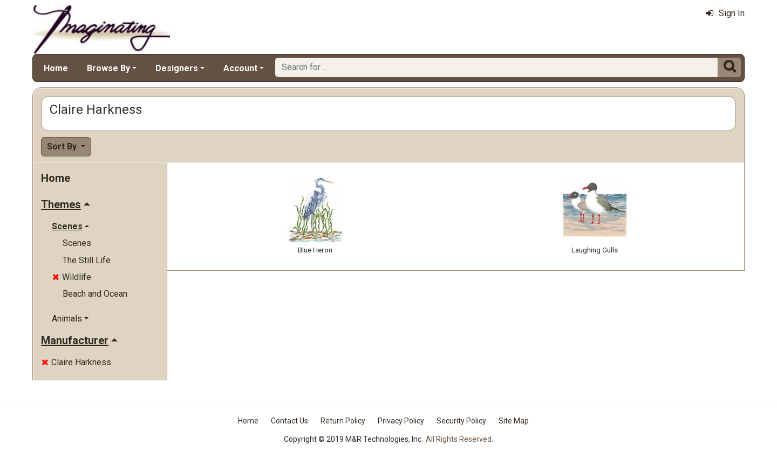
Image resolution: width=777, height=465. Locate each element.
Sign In (725, 13)
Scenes (77, 243)
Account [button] (240, 68)
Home (56, 68)
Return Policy (343, 420)
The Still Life (87, 260)
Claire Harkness (76, 362)
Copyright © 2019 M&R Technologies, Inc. (353, 439)
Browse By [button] (108, 68)
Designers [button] (176, 68)
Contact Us (289, 420)
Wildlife (71, 277)
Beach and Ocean (95, 294)
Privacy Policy (401, 420)
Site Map (514, 420)
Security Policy (461, 420)
